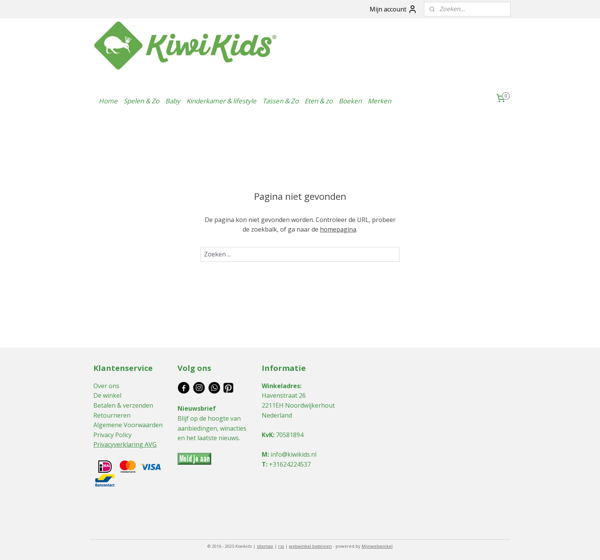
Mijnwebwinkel (377, 546)
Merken (379, 100)
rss (281, 546)
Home (108, 100)
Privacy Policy (112, 435)
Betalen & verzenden (123, 405)
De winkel (107, 395)
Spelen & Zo (141, 100)
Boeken (350, 100)
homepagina (338, 229)
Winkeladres (281, 386)
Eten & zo (319, 100)
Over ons (106, 386)
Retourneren (111, 415)
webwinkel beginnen (310, 546)
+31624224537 (290, 464)
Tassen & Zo (280, 100)
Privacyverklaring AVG (125, 444)
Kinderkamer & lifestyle (221, 100)
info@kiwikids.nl (293, 454)
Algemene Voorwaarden (128, 425)
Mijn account (393, 9)
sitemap (265, 546)
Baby (172, 100)
